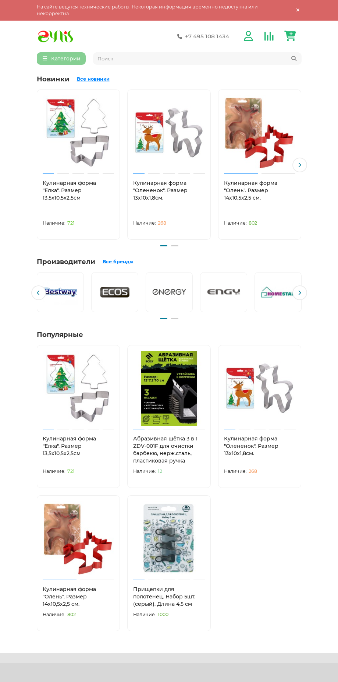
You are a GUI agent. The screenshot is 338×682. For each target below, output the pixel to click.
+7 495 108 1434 (202, 37)
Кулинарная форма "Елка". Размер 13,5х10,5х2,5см (69, 191)
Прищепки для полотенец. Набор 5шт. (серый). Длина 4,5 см (164, 595)
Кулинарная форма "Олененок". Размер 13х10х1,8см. (160, 191)
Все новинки (93, 80)
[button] (299, 165)
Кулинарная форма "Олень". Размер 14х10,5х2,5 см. (250, 191)
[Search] (197, 59)
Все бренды (118, 261)
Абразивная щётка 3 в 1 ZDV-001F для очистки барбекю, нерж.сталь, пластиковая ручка (165, 448)
